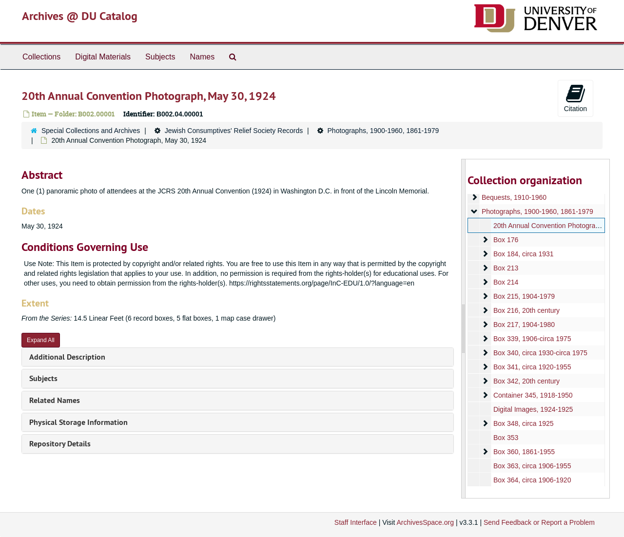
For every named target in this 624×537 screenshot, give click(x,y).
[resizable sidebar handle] (464, 328)
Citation (575, 98)
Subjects (160, 57)
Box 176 (505, 240)
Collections (41, 57)
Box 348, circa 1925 (523, 423)
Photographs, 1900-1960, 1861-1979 (383, 130)
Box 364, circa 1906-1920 (532, 480)
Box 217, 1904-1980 (523, 324)
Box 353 (505, 437)
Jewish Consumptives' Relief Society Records (234, 130)
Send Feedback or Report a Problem (539, 522)
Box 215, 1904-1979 (523, 296)
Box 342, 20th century (526, 381)
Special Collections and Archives (90, 130)
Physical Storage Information (78, 422)
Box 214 (505, 282)
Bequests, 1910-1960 (513, 197)
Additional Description (67, 357)
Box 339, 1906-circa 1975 (532, 339)
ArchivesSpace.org (425, 522)
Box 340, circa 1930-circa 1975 (540, 353)
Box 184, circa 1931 (523, 254)
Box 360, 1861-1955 (523, 452)
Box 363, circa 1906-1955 (532, 466)
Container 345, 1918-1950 (532, 395)
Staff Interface (355, 522)
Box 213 (505, 268)
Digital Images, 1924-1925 (532, 409)
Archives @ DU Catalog (79, 15)
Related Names (54, 400)
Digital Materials (103, 57)
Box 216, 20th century (526, 310)
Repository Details (60, 444)
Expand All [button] (41, 340)
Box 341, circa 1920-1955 (532, 367)
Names (202, 57)
